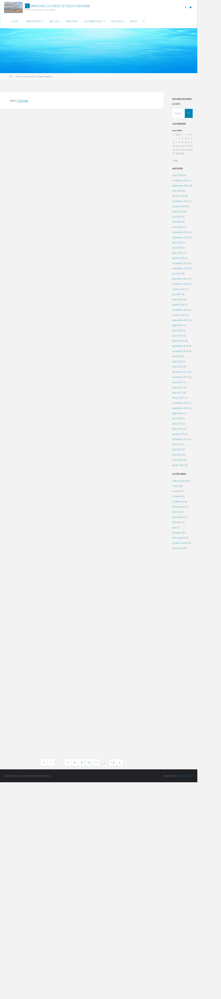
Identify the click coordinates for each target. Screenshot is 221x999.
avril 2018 (177, 361)
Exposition (177, 517)
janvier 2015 (178, 465)
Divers (175, 511)
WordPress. (187, 992)
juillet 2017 (177, 387)
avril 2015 (177, 454)
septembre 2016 (180, 408)
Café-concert (178, 480)
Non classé (178, 537)
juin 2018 (176, 356)
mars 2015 (177, 459)
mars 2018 (177, 366)
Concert (176, 496)
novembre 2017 (180, 377)
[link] (144, 21)
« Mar (175, 160)
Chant (175, 485)
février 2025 (178, 195)
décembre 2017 (180, 371)
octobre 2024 (179, 206)
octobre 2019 (179, 315)
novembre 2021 (180, 284)
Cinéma (176, 491)
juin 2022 (176, 273)
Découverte (178, 506)
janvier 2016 (178, 434)
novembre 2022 (180, 263)
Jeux (174, 527)
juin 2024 (176, 216)
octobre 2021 (179, 289)
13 (112, 979)
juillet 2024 (177, 211)
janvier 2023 (178, 258)
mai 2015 (176, 449)
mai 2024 (176, 221)
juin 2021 (176, 294)
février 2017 (178, 397)
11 (96, 979)
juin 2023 (176, 247)
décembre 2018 (180, 346)
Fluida (176, 992)
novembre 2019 (180, 309)
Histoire (176, 522)
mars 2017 (177, 392)
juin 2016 (176, 418)
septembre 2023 (180, 237)
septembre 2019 (180, 320)
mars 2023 (177, 252)
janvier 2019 (178, 340)
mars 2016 (177, 428)
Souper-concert (180, 542)
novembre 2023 (180, 232)
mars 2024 (177, 227)
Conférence (178, 501)
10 (89, 979)
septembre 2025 (180, 185)
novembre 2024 (180, 201)
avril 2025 (177, 190)
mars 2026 (177, 175)
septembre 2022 (180, 268)
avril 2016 (177, 423)
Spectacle (177, 548)
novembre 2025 (180, 180)
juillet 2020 (177, 299)
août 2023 (177, 242)
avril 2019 (177, 330)
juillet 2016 (177, 413)
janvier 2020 (178, 304)
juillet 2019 (177, 325)
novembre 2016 (180, 402)
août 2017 (177, 382)
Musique (176, 532)
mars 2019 (177, 335)
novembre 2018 (180, 351)
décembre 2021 (180, 278)
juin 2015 (176, 444)
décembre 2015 (180, 439)
